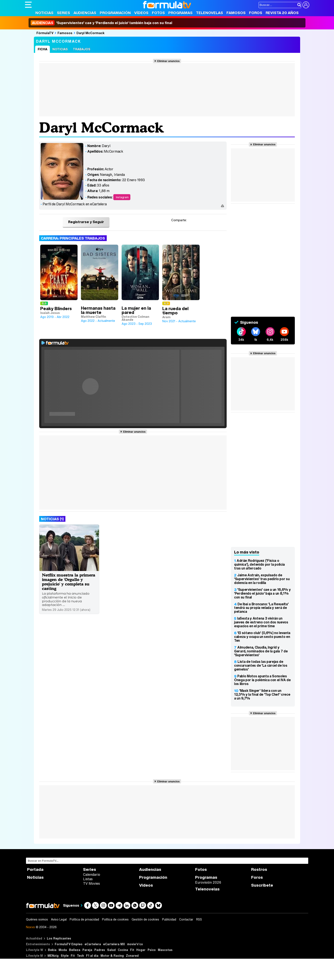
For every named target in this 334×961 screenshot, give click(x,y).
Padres (99, 950)
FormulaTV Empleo (68, 944)
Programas (180, 12)
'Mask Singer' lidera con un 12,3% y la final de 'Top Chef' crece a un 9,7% (262, 694)
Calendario (91, 874)
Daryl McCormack (90, 32)
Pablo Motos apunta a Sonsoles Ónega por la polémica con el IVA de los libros (262, 679)
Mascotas (165, 950)
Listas (88, 879)
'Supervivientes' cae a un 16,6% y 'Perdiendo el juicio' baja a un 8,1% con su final (262, 593)
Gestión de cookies (145, 919)
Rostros (259, 869)
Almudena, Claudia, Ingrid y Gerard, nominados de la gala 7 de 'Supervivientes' (261, 651)
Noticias (44, 12)
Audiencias (84, 12)
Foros (255, 12)
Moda (63, 950)
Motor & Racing (112, 955)
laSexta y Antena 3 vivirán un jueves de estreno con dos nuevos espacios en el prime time (261, 622)
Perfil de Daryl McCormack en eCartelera (75, 204)
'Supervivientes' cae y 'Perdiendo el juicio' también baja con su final (101, 22)
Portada (35, 869)
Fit (132, 950)
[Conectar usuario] (305, 4)
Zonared (132, 955)
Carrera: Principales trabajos (73, 238)
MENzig (53, 955)
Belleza (74, 950)
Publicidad (169, 919)
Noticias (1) (52, 519)
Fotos (158, 12)
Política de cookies (115, 919)
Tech (80, 955)
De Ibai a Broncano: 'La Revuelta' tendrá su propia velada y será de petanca (261, 607)
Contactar (186, 919)
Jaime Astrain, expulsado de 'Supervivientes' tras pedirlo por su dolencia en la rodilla (261, 578)
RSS (199, 919)
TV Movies (91, 883)
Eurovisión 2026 (208, 882)
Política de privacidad (84, 919)
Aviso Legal (59, 919)
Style (65, 955)
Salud (111, 950)
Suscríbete (262, 885)
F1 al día (92, 955)
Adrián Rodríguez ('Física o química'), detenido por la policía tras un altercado (259, 564)
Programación (115, 12)
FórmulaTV (44, 32)
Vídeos (141, 12)
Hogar (140, 950)
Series (63, 12)
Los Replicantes (59, 938)
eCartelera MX (114, 944)
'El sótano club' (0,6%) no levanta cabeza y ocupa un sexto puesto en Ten (262, 636)
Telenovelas (209, 12)
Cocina (123, 950)
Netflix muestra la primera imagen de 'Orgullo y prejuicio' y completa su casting (68, 581)
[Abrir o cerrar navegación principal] (28, 5)
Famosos (236, 12)
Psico (152, 950)
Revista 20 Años (282, 12)
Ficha (42, 49)
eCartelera (93, 944)
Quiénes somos (37, 919)
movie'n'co (135, 944)
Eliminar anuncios (168, 61)
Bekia (52, 950)
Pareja (87, 950)
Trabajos (81, 49)
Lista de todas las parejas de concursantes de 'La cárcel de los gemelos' (260, 665)
